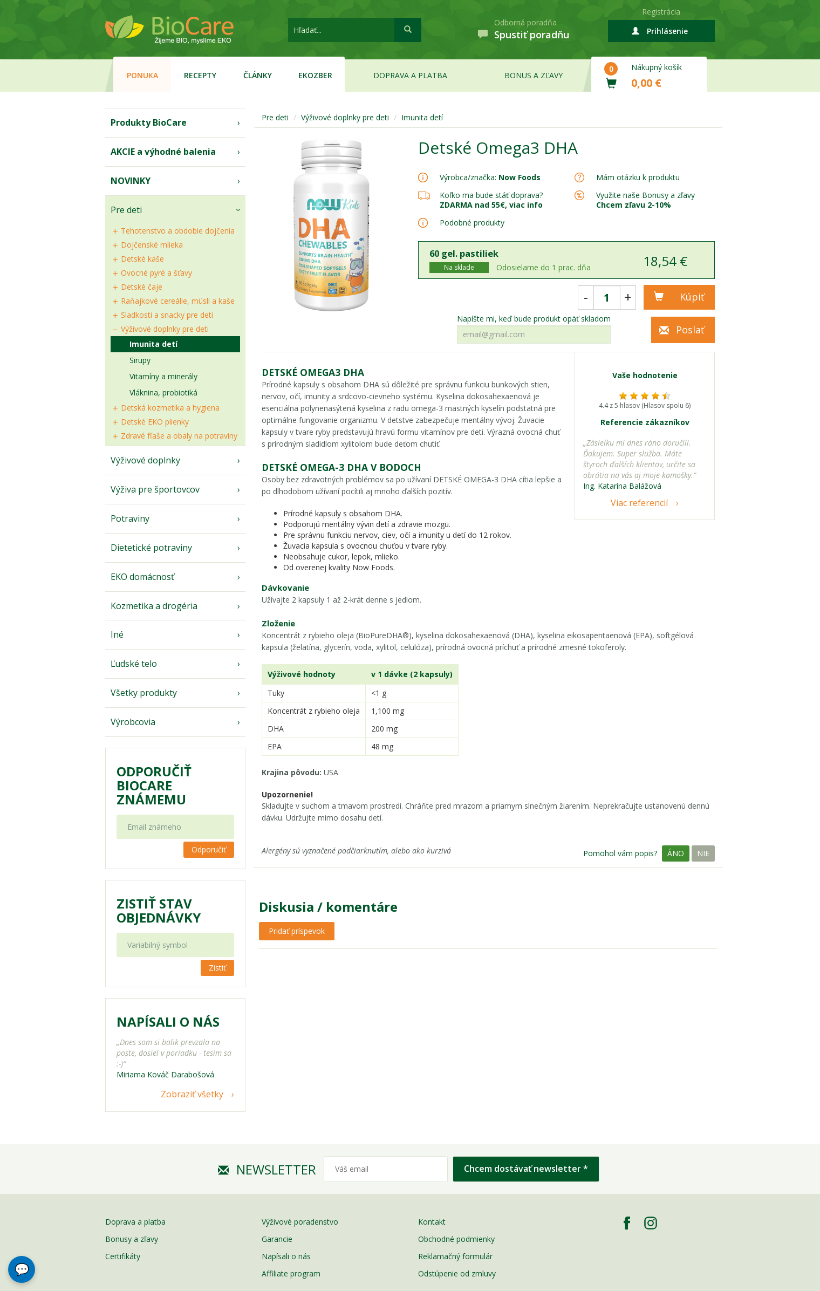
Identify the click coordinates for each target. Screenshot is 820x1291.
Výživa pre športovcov (155, 489)
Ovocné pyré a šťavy (156, 273)
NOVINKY (131, 181)
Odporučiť (209, 849)
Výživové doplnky (145, 460)
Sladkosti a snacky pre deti (167, 315)
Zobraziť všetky (192, 1094)
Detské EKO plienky (155, 421)
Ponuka (142, 75)
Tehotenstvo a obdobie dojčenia (178, 231)
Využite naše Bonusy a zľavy (645, 200)
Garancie (277, 1239)
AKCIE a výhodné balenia (163, 152)
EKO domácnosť (142, 577)
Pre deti (126, 210)
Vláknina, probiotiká (163, 392)
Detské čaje (141, 287)
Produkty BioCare (149, 122)
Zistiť (217, 967)
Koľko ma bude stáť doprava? (491, 195)
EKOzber (315, 75)
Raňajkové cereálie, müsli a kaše (178, 301)
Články (257, 75)
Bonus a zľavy (533, 75)
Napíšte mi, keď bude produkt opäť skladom (534, 319)
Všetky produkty (144, 693)
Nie (703, 853)
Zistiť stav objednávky (159, 911)
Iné (117, 634)
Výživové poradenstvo (300, 1222)
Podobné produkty (472, 222)
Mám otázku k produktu (638, 177)
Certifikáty (122, 1256)
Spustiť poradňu (531, 34)
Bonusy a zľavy (131, 1239)
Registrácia (661, 11)
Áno (675, 853)
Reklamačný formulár (455, 1256)
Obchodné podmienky (456, 1239)
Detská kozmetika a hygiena (170, 407)
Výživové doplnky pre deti (165, 329)
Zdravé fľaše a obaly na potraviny (179, 436)
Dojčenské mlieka (152, 245)
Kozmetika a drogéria (154, 606)
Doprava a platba (410, 75)
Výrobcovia (133, 722)
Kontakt (432, 1222)
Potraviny (130, 518)
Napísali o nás (286, 1256)
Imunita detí (153, 344)
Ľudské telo (134, 664)
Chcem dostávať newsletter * (526, 1168)
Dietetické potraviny (151, 548)
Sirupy (140, 360)
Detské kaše (142, 259)
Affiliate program (291, 1273)
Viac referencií (639, 503)
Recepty (200, 75)
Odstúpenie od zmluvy (457, 1273)
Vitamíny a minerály (163, 376)
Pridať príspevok (297, 931)
